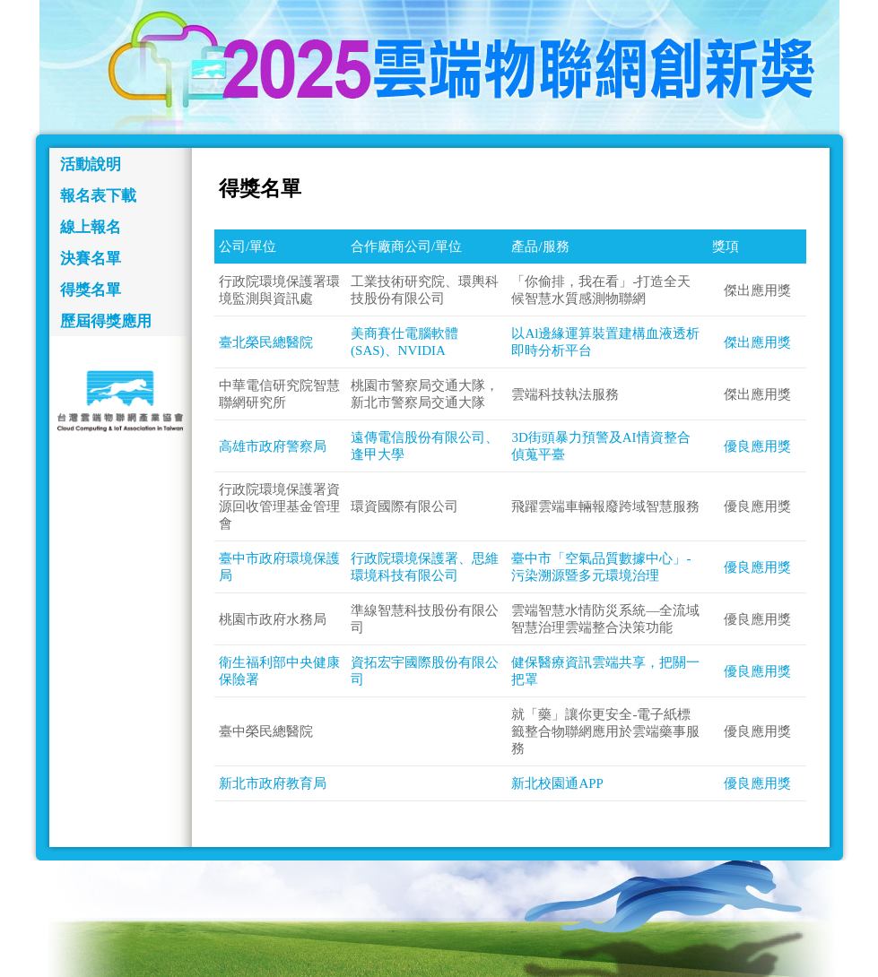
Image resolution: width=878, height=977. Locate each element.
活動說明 (90, 164)
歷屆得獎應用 (106, 321)
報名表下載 (98, 195)
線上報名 (90, 227)
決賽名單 (90, 258)
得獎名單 (90, 289)
